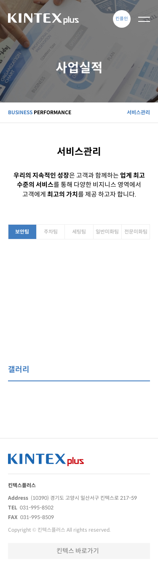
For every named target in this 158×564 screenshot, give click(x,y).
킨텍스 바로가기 (77, 551)
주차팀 (51, 231)
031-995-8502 (37, 507)
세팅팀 (79, 231)
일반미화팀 (107, 231)
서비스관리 (138, 112)
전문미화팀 (135, 231)
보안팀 (22, 231)
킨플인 (121, 18)
